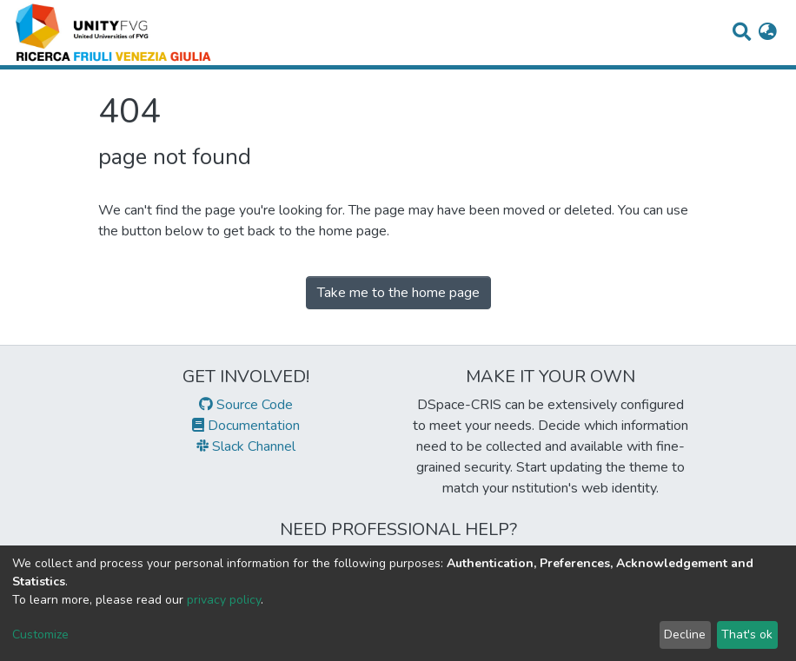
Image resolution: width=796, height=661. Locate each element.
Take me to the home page (398, 292)
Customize (40, 634)
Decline (685, 634)
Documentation (246, 425)
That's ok (747, 634)
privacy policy (224, 600)
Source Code (246, 404)
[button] (768, 33)
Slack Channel (245, 446)
